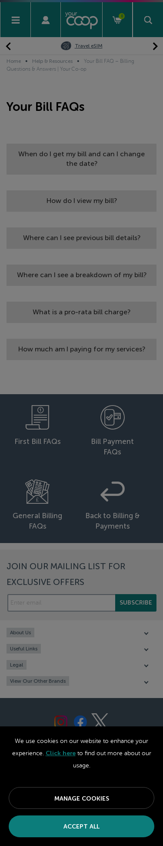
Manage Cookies (81, 798)
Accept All (81, 826)
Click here (61, 753)
